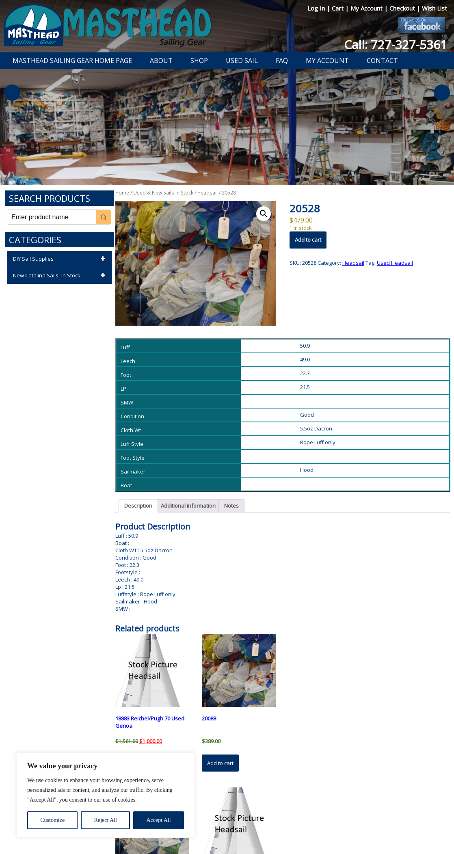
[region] (105, 795)
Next (442, 92)
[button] (263, 213)
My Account (367, 8)
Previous (12, 92)
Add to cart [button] (220, 763)
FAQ (282, 60)
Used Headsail (395, 262)
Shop (199, 60)
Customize (52, 820)
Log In (316, 8)
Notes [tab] (231, 505)
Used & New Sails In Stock (163, 192)
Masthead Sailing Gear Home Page (72, 60)
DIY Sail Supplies (60, 259)
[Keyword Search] (51, 217)
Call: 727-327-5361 (395, 44)
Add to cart (308, 239)
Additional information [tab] (188, 505)
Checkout (403, 8)
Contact (382, 60)
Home (122, 192)
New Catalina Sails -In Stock (60, 276)
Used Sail (242, 60)
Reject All (105, 820)
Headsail (207, 192)
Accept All (158, 820)
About (161, 60)
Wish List (434, 8)
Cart (338, 8)
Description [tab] (138, 505)
